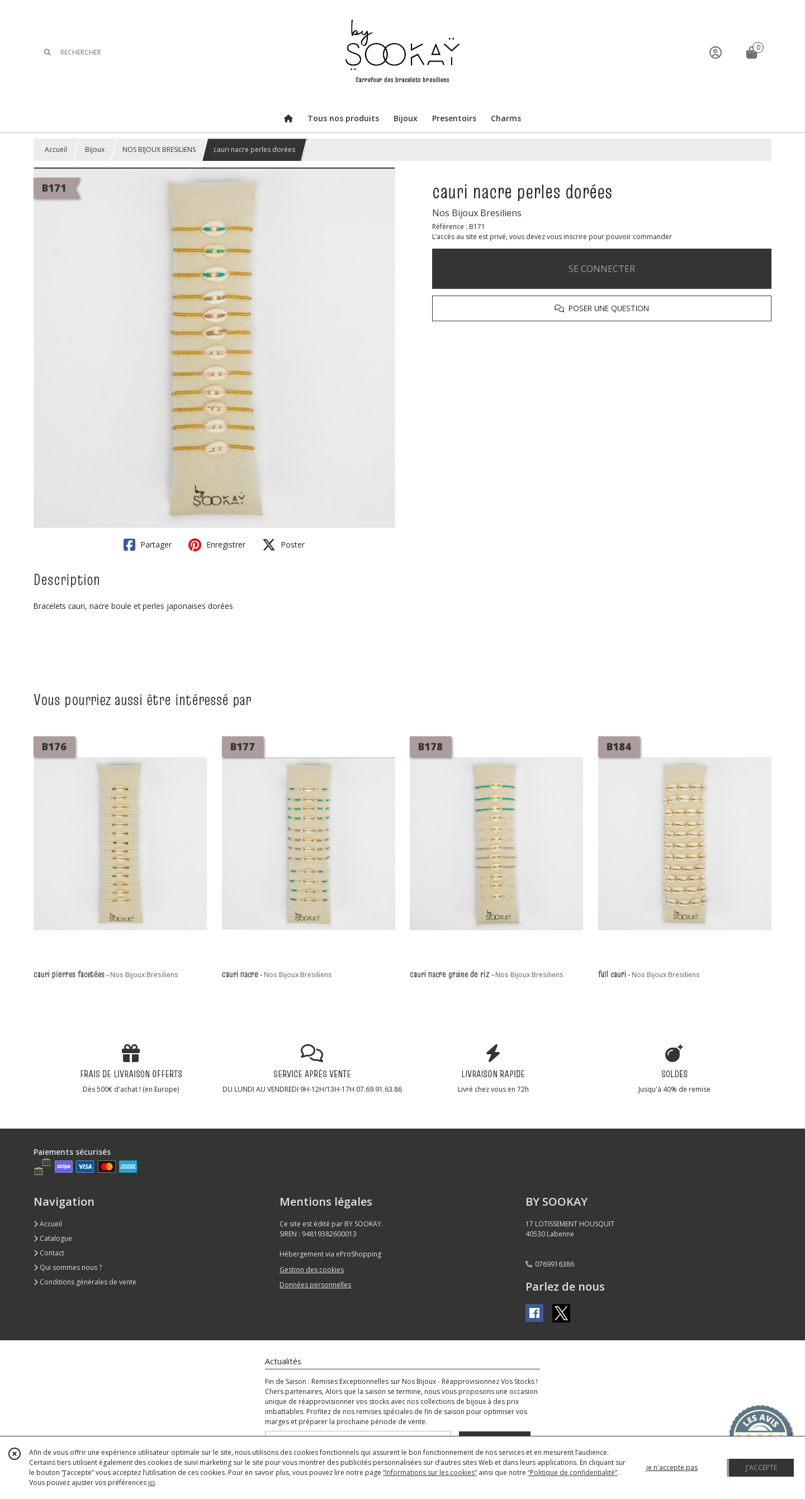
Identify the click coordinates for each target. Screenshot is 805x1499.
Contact (49, 1253)
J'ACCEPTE (761, 1467)
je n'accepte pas (672, 1467)
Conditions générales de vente (85, 1282)
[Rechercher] (47, 52)
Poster (283, 544)
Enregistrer (216, 544)
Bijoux (95, 149)
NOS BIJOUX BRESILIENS (159, 149)
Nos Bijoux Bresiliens (477, 213)
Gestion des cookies (312, 1269)
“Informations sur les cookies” (430, 1472)
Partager (148, 544)
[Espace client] (715, 52)
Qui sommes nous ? (68, 1267)
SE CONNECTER (602, 269)
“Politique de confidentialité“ (572, 1472)
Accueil (56, 149)
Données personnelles (315, 1284)
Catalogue (53, 1238)
